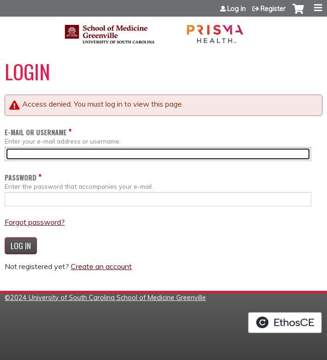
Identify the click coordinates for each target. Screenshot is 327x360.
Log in (236, 9)
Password (21, 177)
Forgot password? (35, 222)
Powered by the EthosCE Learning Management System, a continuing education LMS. (284, 323)
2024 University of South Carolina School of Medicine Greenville (108, 298)
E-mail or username (36, 132)
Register (272, 9)
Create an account (101, 266)
